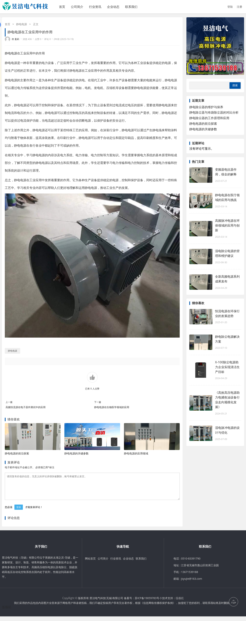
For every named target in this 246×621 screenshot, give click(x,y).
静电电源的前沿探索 (17, 453)
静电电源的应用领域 (136, 453)
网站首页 (90, 563)
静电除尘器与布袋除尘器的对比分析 (214, 112)
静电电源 (21, 24)
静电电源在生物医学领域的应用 (111, 407)
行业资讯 (95, 7)
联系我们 (131, 7)
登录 (18, 511)
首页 (62, 7)
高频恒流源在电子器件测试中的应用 (26, 407)
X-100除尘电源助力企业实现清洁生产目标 (227, 367)
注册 (239, 6)
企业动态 (113, 7)
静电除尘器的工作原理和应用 (209, 118)
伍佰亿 (180, 602)
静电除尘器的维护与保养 (206, 107)
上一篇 (9, 402)
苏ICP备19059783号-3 (148, 602)
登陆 (230, 6)
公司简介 (77, 7)
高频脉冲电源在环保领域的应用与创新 (227, 225)
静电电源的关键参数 (76, 453)
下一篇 (97, 402)
